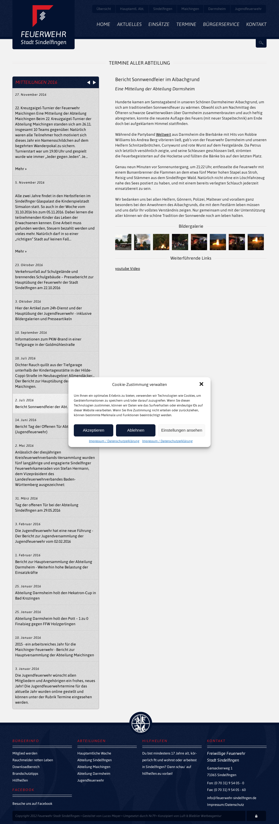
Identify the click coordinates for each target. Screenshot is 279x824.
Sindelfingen (162, 9)
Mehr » (21, 169)
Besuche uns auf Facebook (32, 804)
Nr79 (152, 816)
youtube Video (127, 268)
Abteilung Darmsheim (93, 774)
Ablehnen (135, 430)
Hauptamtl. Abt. (132, 9)
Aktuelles (129, 24)
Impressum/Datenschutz (225, 805)
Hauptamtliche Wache (94, 753)
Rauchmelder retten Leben (32, 760)
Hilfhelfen (20, 780)
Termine (186, 24)
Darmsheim (217, 9)
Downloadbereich (25, 767)
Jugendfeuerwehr (248, 9)
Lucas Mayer (111, 816)
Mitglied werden (24, 753)
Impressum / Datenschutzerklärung (114, 441)
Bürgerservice (221, 24)
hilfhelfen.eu (151, 774)
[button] (202, 384)
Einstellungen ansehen (181, 430)
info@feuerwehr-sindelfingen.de (231, 798)
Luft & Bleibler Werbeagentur (200, 816)
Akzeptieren (93, 430)
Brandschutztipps (25, 774)
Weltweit (163, 134)
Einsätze (159, 24)
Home (103, 24)
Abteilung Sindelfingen (94, 760)
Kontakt (256, 24)
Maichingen (190, 9)
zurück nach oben (140, 723)
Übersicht (104, 9)
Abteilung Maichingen (93, 767)
